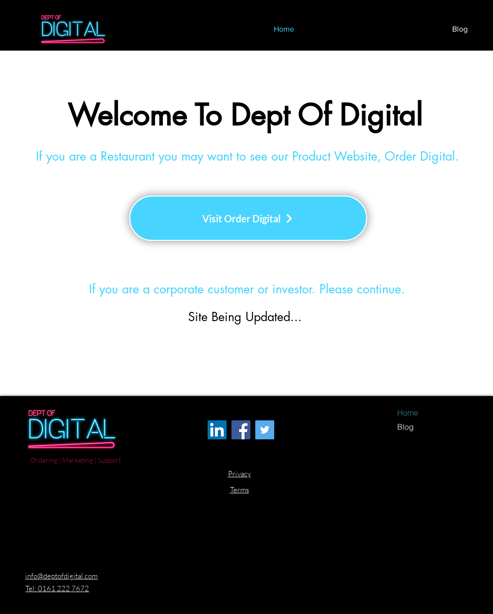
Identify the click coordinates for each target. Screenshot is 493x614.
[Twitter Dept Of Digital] (264, 429)
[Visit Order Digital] (248, 218)
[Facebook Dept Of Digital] (240, 429)
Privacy (239, 473)
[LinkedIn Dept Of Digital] (217, 429)
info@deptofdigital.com (61, 575)
